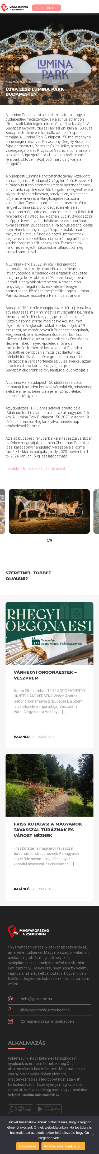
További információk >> (40, 1095)
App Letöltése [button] (46, 8)
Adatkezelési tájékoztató (63, 1146)
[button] (12, 511)
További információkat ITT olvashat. (36, 468)
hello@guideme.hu (36, 999)
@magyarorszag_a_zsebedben (47, 1021)
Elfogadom (27, 1146)
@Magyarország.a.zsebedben (45, 1010)
